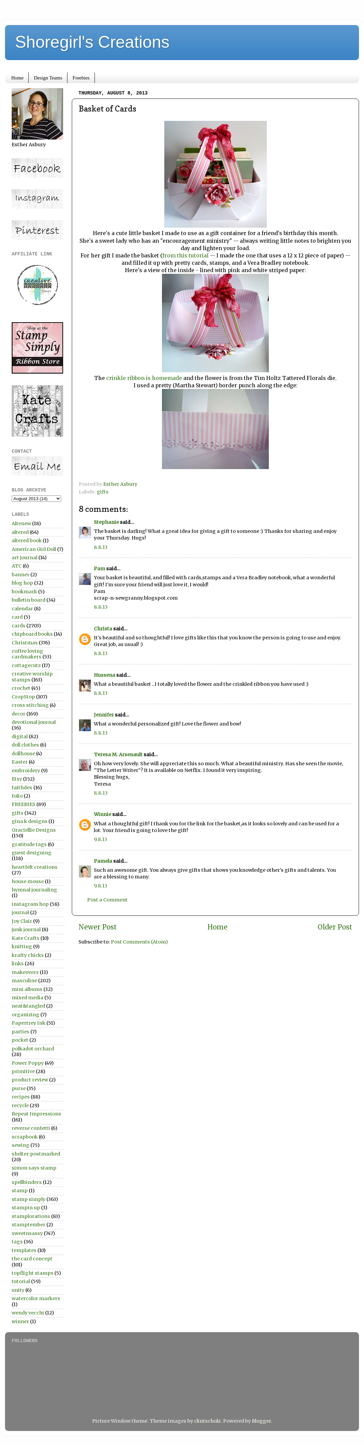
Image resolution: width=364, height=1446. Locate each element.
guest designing (31, 853)
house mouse (28, 881)
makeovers (25, 972)
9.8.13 (100, 839)
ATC (17, 566)
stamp (20, 1191)
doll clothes (25, 745)
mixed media (27, 998)
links (18, 964)
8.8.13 (101, 547)
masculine (24, 981)
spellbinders (27, 1182)
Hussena (104, 675)
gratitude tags (29, 844)
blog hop (22, 583)
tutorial (21, 1281)
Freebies (80, 77)
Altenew (21, 524)
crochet (21, 688)
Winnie (102, 814)
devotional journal (34, 722)
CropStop (23, 697)
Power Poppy (28, 1063)
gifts (103, 492)
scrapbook (25, 1137)
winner (20, 1321)
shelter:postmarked (36, 1154)
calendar (22, 609)
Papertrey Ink (28, 1023)
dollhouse (23, 754)
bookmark (24, 592)
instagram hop (30, 904)
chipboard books (32, 634)
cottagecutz (26, 665)
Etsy (17, 779)
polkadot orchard (33, 1049)
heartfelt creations (34, 867)
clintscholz (207, 1421)
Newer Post (97, 927)
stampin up (26, 1208)
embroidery (26, 771)
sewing (20, 1145)
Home (17, 77)
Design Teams (48, 77)
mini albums (27, 989)
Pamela (103, 861)
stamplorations (31, 1216)
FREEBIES (23, 804)
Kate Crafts (25, 938)
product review (30, 1080)
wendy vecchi (28, 1313)
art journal (24, 558)
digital (20, 737)
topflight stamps (32, 1273)
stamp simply (28, 1199)
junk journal (26, 929)
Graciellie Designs (34, 830)
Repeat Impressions (36, 1114)
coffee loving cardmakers (27, 654)
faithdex (22, 788)
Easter (20, 762)
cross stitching (30, 705)
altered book (27, 541)
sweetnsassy (27, 1233)
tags (17, 1242)
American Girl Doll (34, 549)
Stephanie (106, 522)
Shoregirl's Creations (92, 42)
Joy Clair (22, 921)
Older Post (335, 927)
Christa (103, 629)
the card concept (32, 1259)
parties (20, 1032)
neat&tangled (28, 1006)
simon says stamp (34, 1168)
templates (24, 1250)
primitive (23, 1071)
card (17, 617)
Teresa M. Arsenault (118, 755)
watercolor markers (36, 1298)
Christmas (25, 643)
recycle (20, 1105)
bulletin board (28, 600)
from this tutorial (186, 255)
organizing (25, 1015)
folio (17, 796)
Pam (99, 569)
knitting (22, 947)
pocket (20, 1040)
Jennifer (104, 715)
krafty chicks (28, 955)
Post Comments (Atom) (139, 942)
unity (18, 1290)
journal (20, 912)
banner (20, 575)
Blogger (261, 1421)
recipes (21, 1097)
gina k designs (29, 821)
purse (19, 1088)
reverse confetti (31, 1128)
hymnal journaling (34, 890)
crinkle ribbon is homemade (144, 378)
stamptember (28, 1225)
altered (20, 532)
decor (18, 714)
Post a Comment (107, 900)
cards (18, 626)
